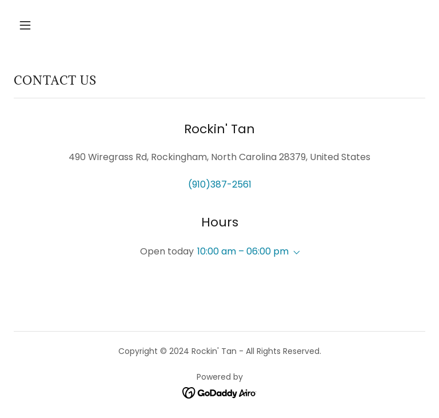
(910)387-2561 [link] (220, 184)
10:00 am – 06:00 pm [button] (243, 251)
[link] (219, 392)
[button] (61, 25)
